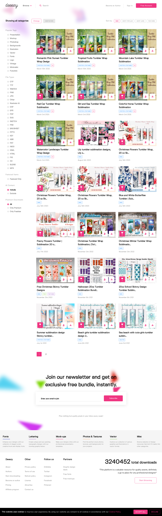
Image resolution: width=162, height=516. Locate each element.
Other (11, 100)
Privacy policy (30, 467)
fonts (10, 56)
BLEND (11, 165)
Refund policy (30, 476)
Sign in (130, 6)
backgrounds (13, 46)
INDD (10, 147)
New (116, 21)
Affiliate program (12, 489)
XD (9, 161)
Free (44, 294)
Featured (151, 21)
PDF (10, 114)
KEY (10, 136)
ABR (10, 139)
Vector (122, 339)
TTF (10, 85)
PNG (10, 92)
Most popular (127, 21)
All (9, 204)
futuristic (12, 71)
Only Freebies (14, 211)
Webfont (12, 89)
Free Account (146, 6)
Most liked (140, 21)
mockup (12, 38)
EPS (10, 110)
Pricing (8, 485)
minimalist (12, 67)
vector (11, 53)
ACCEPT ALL (140, 512)
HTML (11, 154)
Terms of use (30, 471)
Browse (29, 5)
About (8, 467)
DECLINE (154, 512)
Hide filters (49, 21)
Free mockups (69, 479)
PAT (10, 143)
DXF (10, 107)
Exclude (11, 193)
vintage (11, 64)
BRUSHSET (13, 128)
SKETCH (12, 121)
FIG (10, 157)
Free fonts (67, 474)
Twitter (47, 471)
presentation (13, 35)
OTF (10, 82)
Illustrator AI (13, 103)
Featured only (14, 179)
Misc (80, 156)
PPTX (11, 132)
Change (36, 21)
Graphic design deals (69, 468)
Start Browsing (145, 480)
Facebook (48, 480)
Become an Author (115, 6)
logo (10, 60)
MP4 (10, 168)
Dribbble (47, 467)
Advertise (28, 485)
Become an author (13, 480)
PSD (10, 125)
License (28, 480)
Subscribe (113, 398)
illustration (12, 49)
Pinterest (47, 485)
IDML (10, 150)
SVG (10, 118)
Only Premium (14, 208)
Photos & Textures (44, 65)
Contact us (29, 489)
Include (11, 190)
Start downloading (13, 476)
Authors (9, 471)
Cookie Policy (115, 512)
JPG (10, 96)
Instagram (48, 476)
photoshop (12, 42)
